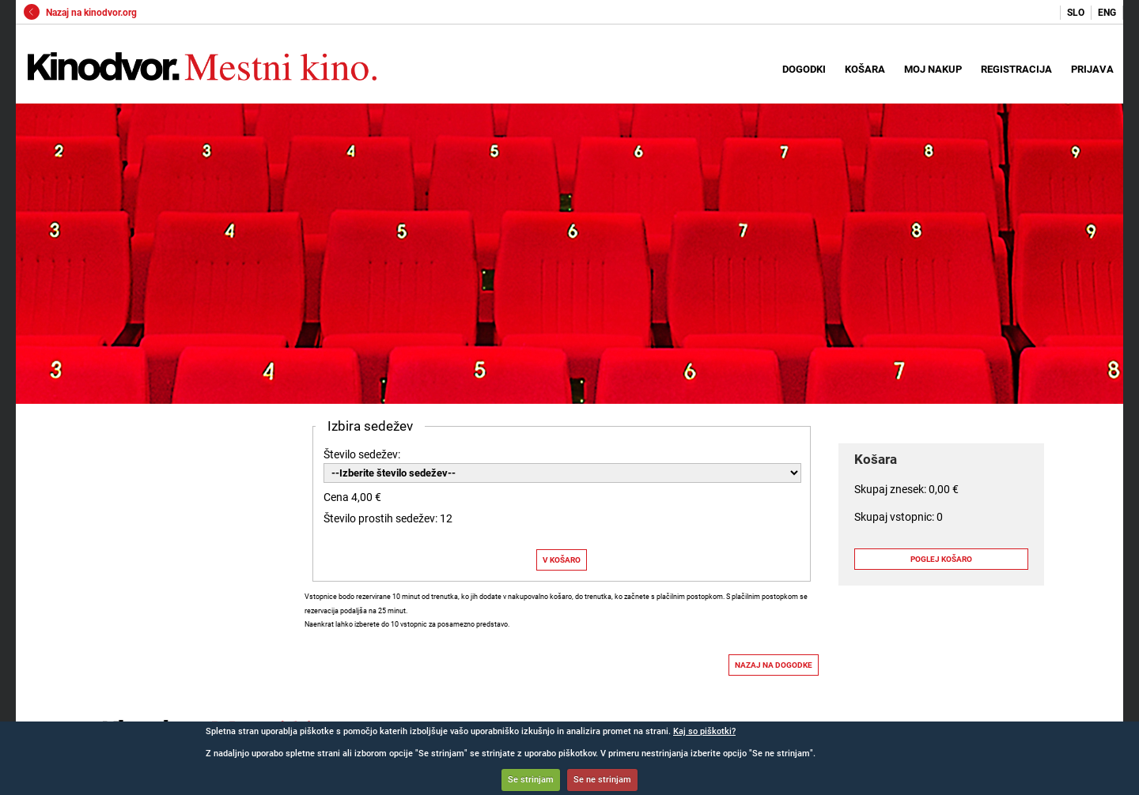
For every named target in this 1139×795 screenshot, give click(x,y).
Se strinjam (531, 779)
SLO (1075, 12)
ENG (1107, 12)
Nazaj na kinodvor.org (80, 12)
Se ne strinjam (602, 779)
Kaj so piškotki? (704, 731)
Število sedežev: (362, 454)
